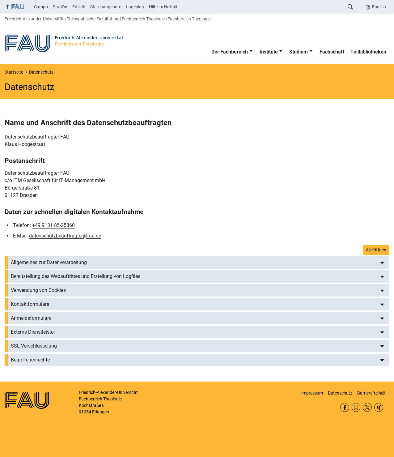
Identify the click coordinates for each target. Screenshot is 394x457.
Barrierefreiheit (371, 393)
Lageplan (135, 6)
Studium (298, 52)
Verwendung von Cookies (38, 290)
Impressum (312, 393)
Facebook (344, 407)
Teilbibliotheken (368, 52)
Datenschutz (340, 393)
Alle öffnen (376, 249)
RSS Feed (356, 407)
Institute (269, 52)
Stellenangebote (105, 6)
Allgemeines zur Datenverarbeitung (49, 262)
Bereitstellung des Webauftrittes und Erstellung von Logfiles (75, 276)
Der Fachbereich (229, 52)
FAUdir (78, 6)
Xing (378, 407)
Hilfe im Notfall (163, 6)
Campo (41, 6)
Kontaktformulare (30, 304)
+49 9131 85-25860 (53, 225)
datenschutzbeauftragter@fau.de (65, 236)
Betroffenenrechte (30, 360)
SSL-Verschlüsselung (34, 346)
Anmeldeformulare (31, 318)
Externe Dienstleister (33, 332)
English (379, 6)
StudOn (60, 6)
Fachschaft (332, 52)
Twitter (367, 407)
